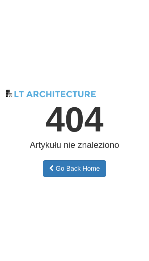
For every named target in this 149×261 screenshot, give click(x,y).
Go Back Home (74, 168)
